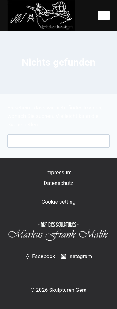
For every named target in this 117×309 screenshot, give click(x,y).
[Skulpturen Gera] (41, 15)
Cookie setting (58, 202)
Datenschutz (58, 183)
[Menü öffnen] (104, 15)
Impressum (58, 172)
